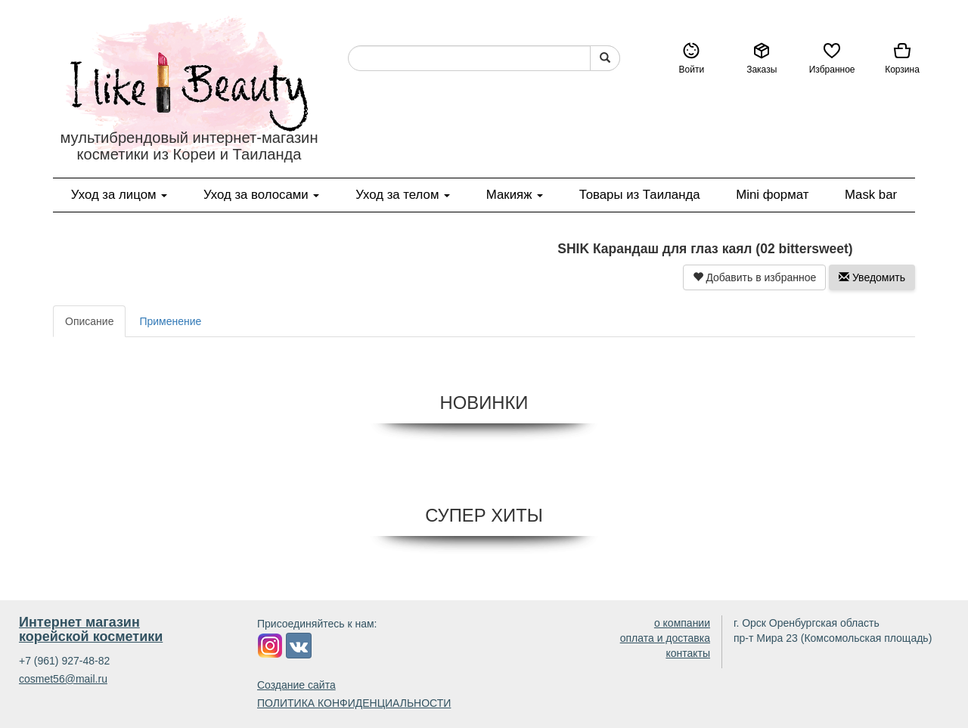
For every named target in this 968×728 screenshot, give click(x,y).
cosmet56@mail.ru (63, 679)
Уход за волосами (261, 194)
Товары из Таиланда (639, 194)
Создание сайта (296, 685)
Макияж (514, 194)
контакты (688, 653)
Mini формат (772, 194)
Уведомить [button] (872, 277)
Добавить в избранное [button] (755, 277)
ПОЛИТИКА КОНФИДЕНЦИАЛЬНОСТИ (354, 703)
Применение (170, 321)
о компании (682, 623)
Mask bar (871, 194)
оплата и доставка (665, 638)
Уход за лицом (119, 194)
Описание (89, 321)
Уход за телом (402, 194)
